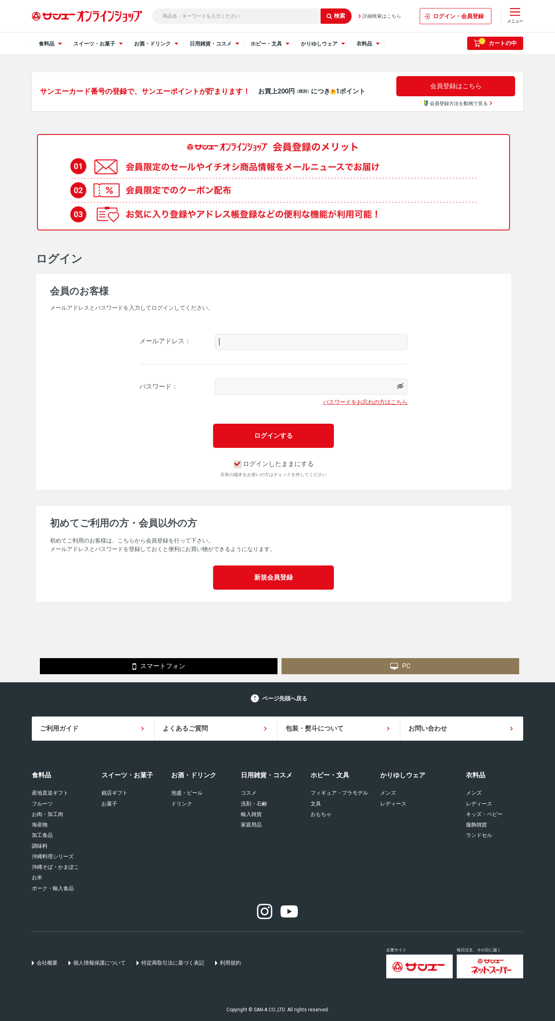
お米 (37, 877)
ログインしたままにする (274, 464)
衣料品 (475, 775)
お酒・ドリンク (193, 775)
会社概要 (47, 963)
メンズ (388, 793)
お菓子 (109, 804)
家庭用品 (251, 825)
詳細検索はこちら (381, 16)
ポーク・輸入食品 (53, 888)
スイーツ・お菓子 (127, 775)
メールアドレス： (165, 341)
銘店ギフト (114, 793)
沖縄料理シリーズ (53, 856)
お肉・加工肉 (47, 814)
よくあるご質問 (185, 728)
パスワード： (158, 386)
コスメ (249, 793)
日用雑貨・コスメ (266, 775)
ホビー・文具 (330, 775)
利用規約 (230, 963)
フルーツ (42, 804)
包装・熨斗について (315, 728)
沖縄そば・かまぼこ (55, 867)
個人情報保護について (99, 963)
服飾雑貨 (476, 825)
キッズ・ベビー (484, 814)
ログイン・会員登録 (458, 16)
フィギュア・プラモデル (339, 793)
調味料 (40, 846)
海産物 (40, 825)
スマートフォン (159, 666)
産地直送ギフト (50, 793)
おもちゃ (321, 814)
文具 (316, 804)
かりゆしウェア (402, 775)
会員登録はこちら (456, 86)
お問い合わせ (427, 728)
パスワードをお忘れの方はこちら (365, 402)
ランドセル (479, 835)
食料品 (41, 775)
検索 (336, 15)
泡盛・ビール (187, 793)
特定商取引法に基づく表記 (172, 963)
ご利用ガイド (59, 728)
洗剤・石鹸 (254, 804)
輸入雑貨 (251, 814)
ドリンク (181, 804)
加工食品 (42, 835)
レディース (393, 804)
